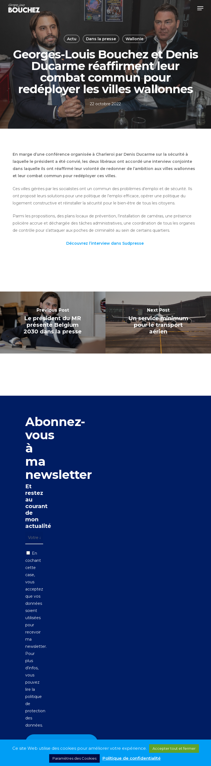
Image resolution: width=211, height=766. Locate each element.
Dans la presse (101, 38)
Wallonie (134, 38)
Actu (71, 38)
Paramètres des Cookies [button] (74, 758)
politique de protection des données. (35, 711)
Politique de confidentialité (131, 758)
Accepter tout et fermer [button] (174, 748)
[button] (200, 8)
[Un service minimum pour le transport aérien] (158, 323)
